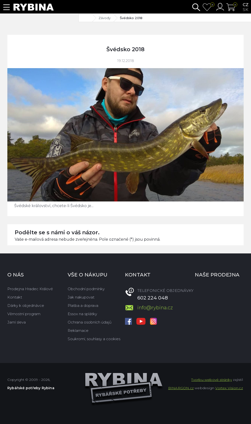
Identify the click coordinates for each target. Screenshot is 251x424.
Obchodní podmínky (86, 289)
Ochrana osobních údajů (90, 322)
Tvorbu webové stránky (211, 379)
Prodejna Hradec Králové (30, 289)
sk (245, 9)
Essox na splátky (82, 314)
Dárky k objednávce (25, 305)
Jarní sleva (16, 322)
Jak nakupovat (81, 297)
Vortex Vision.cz (229, 388)
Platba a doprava (83, 305)
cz (246, 4)
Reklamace (78, 330)
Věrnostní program (23, 314)
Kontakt (14, 297)
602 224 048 (152, 297)
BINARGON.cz (181, 388)
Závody (105, 18)
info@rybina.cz (155, 308)
